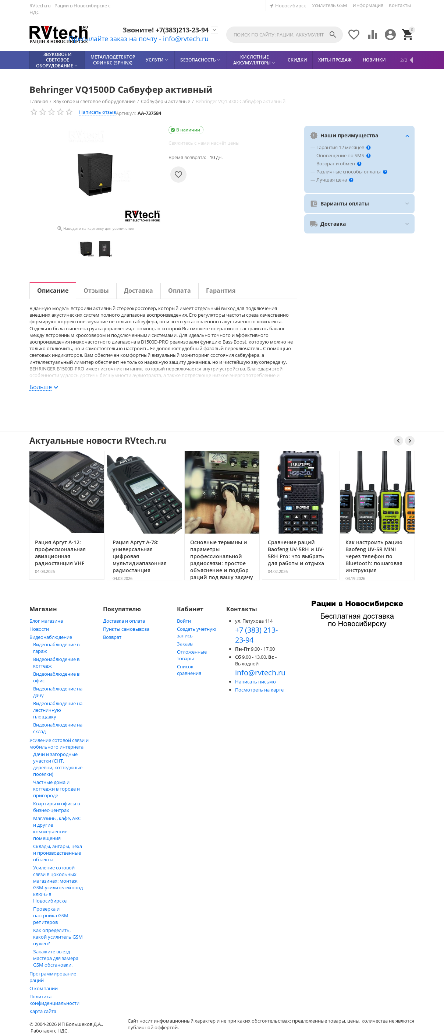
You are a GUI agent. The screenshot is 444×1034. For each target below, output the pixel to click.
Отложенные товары (192, 655)
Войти (184, 621)
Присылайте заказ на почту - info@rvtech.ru (127, 39)
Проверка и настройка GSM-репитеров (51, 915)
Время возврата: (187, 157)
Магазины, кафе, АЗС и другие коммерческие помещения (57, 828)
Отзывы (96, 290)
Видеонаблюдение (50, 637)
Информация (368, 5)
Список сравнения (189, 669)
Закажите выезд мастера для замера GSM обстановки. (55, 958)
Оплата (179, 290)
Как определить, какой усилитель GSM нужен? (58, 937)
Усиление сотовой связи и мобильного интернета (59, 743)
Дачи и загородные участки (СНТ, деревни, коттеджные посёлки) (57, 764)
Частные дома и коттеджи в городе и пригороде (56, 789)
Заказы (185, 643)
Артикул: (126, 113)
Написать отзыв (97, 112)
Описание (52, 290)
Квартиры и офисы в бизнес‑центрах (56, 806)
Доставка (138, 290)
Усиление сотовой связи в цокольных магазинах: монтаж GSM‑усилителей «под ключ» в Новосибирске (58, 884)
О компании (43, 988)
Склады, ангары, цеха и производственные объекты (57, 853)
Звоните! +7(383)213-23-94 (158, 29)
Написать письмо (255, 681)
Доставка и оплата (124, 621)
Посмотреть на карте (259, 689)
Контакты (400, 5)
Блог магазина (46, 621)
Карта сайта (42, 1011)
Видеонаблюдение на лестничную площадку (57, 710)
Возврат (112, 637)
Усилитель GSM (329, 5)
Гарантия (220, 290)
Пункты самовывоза (126, 629)
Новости (39, 629)
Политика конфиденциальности (54, 999)
